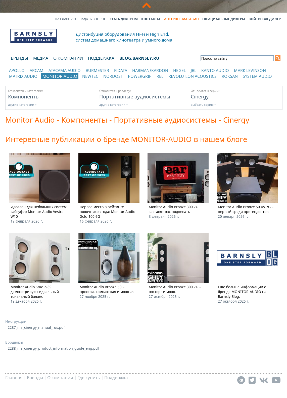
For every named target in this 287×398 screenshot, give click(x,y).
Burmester (97, 70)
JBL (193, 70)
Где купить (88, 377)
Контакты (150, 19)
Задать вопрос (93, 19)
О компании (68, 58)
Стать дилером (124, 19)
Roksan (230, 76)
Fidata (120, 70)
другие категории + (22, 104)
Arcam (36, 70)
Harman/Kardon (150, 70)
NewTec (90, 76)
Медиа (40, 58)
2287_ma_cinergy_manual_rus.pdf (36, 327)
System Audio (257, 76)
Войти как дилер (265, 19)
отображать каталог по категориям (34, 81)
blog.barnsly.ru (139, 58)
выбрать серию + (203, 104)
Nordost (113, 76)
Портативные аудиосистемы (134, 96)
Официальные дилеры (223, 19)
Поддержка (101, 58)
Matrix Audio (23, 76)
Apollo (17, 70)
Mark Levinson (250, 70)
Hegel (179, 70)
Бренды (19, 58)
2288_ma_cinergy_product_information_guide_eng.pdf (53, 348)
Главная (14, 377)
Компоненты (24, 96)
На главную (65, 19)
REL (160, 76)
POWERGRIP (140, 76)
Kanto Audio (215, 70)
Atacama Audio (65, 70)
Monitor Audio (59, 76)
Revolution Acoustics (192, 76)
